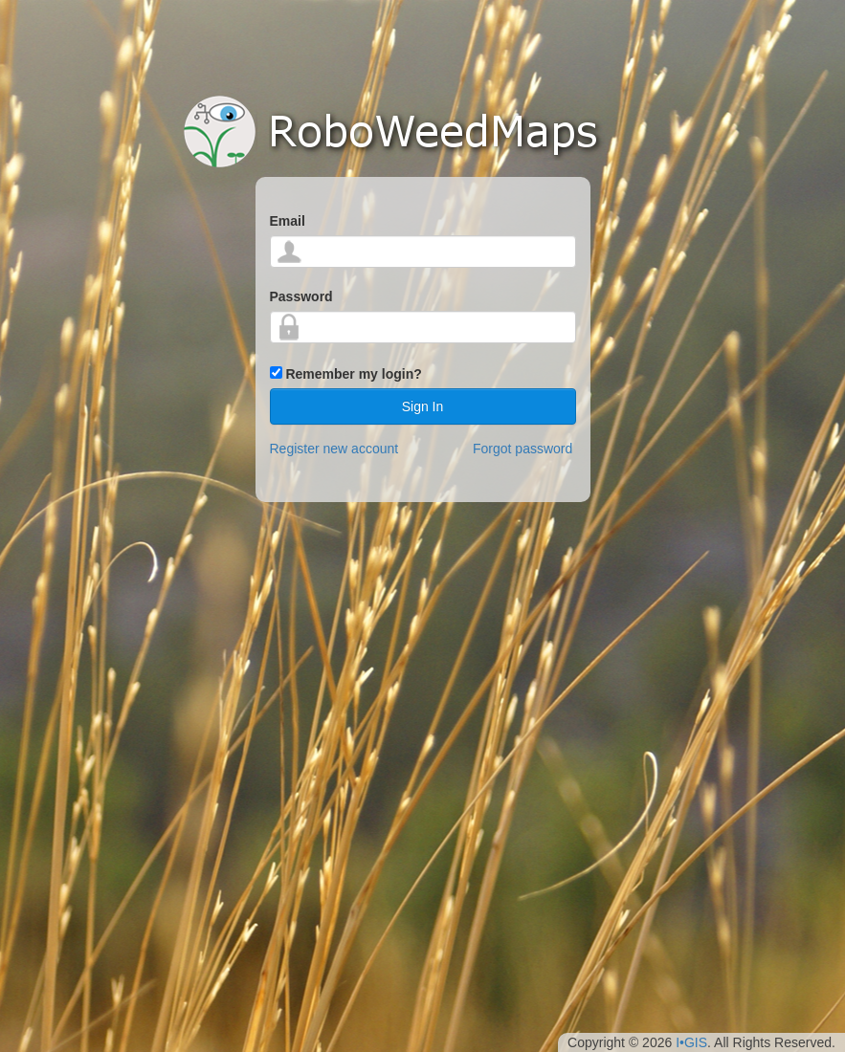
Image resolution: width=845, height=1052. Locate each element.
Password (301, 296)
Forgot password (522, 448)
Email (287, 221)
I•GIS (691, 1042)
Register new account (334, 448)
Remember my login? (353, 374)
